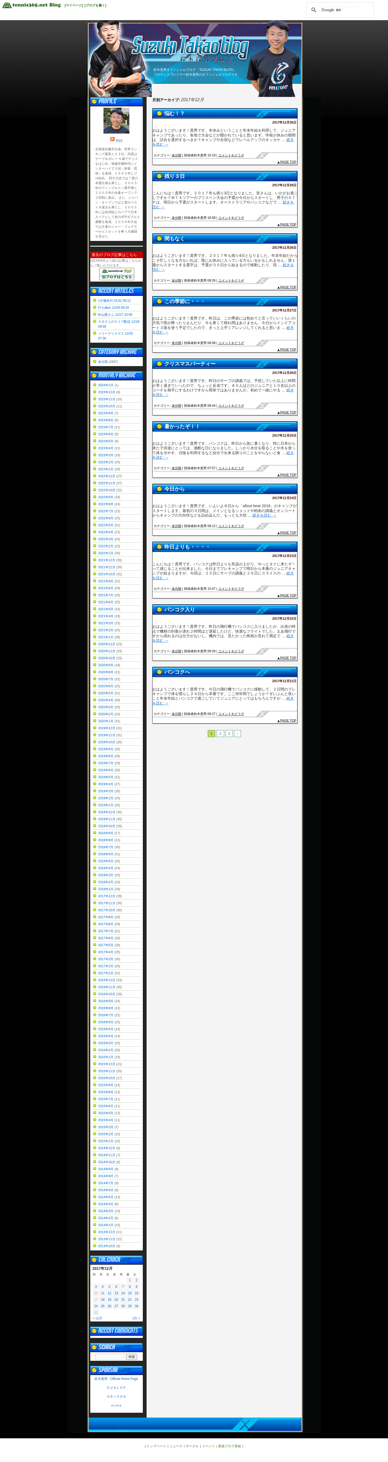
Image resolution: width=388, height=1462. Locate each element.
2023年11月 (106, 399)
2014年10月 (106, 1162)
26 (109, 1306)
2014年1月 (105, 1225)
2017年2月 (105, 966)
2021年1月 (105, 637)
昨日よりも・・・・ (187, 547)
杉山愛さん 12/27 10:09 (115, 315)
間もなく (174, 238)
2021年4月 (105, 616)
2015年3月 (105, 1127)
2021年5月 (105, 609)
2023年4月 (105, 448)
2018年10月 (106, 826)
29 (129, 1306)
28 (123, 1306)
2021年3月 (105, 623)
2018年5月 (105, 861)
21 (123, 1300)
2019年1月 (105, 805)
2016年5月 (105, 1029)
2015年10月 (106, 1078)
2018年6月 (105, 854)
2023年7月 (105, 427)
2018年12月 (106, 812)
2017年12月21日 (284, 681)
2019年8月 (105, 756)
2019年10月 (106, 742)
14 (123, 1293)
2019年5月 (105, 777)
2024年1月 (105, 385)
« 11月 (97, 1318)
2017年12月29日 (284, 185)
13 (116, 1293)
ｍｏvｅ (116, 1405)
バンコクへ (177, 672)
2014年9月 (105, 1169)
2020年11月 (106, 651)
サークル (192, 1446)
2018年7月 (105, 847)
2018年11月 (106, 819)
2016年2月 (105, 1050)
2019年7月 (105, 763)
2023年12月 (106, 392)
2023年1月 (105, 469)
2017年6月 (105, 938)
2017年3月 (105, 959)
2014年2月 (105, 1218)
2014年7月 (105, 1183)
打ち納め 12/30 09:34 (113, 308)
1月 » (136, 1318)
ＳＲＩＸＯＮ (116, 1396)
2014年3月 (105, 1211)
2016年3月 (105, 1043)
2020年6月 (105, 686)
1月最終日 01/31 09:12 (114, 301)
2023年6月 (105, 434)
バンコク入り (179, 609)
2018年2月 (105, 882)
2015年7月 (105, 1099)
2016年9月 (105, 1001)
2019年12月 (106, 728)
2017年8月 (105, 924)
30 (136, 1306)
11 (103, 1293)
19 (109, 1300)
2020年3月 (105, 707)
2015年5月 (105, 1113)
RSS (119, 141)
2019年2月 (105, 798)
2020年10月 (106, 658)
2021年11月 (106, 567)
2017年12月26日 (284, 373)
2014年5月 (105, 1197)
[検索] (339, 10)
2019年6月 (105, 770)
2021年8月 (105, 588)
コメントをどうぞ (231, 155)
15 (129, 1293)
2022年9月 (105, 497)
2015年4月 (105, 1120)
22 (129, 1300)
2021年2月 (105, 630)
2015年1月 (105, 1141)
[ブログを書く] (95, 5)
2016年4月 (105, 1036)
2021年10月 (106, 574)
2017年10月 (106, 910)
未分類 (176, 155)
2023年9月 (105, 413)
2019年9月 (105, 749)
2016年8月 (105, 1008)
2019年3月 (105, 791)
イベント (208, 1446)
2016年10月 (106, 994)
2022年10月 (106, 490)
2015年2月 (105, 1134)
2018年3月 (105, 875)
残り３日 (174, 176)
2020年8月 (105, 672)
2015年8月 (105, 1092)
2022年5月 (105, 525)
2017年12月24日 (284, 498)
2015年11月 (106, 1071)
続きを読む (264, 515)
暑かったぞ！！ (182, 426)
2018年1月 (105, 889)
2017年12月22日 (284, 618)
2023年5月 (105, 441)
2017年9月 (105, 917)
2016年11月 (106, 987)
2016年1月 (105, 1057)
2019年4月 (105, 784)
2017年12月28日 (284, 248)
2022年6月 (105, 518)
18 (103, 1300)
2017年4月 (105, 952)
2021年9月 (105, 581)
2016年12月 (106, 980)
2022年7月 (105, 511)
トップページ (156, 1446)
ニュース (175, 1446)
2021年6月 (105, 602)
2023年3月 (105, 455)
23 (136, 1300)
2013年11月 (106, 1239)
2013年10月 (106, 1246)
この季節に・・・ (184, 301)
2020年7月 (105, 679)
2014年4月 (105, 1204)
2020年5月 (105, 693)
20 (116, 1300)
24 (96, 1306)
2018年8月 (105, 840)
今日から (174, 489)
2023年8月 (105, 420)
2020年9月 (105, 665)
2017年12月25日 (284, 435)
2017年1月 (105, 973)
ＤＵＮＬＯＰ (116, 1388)
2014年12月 (106, 1148)
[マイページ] (74, 5)
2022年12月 (106, 476)
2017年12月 (106, 896)
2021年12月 (106, 560)
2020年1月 (105, 721)
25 (103, 1306)
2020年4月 (105, 700)
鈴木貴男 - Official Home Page (116, 1379)
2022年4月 (105, 532)
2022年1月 (105, 553)
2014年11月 (106, 1155)
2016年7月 (105, 1015)
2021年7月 (105, 595)
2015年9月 (105, 1085)
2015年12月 (106, 1064)
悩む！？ (174, 113)
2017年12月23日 (284, 556)
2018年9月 (105, 833)
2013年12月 (106, 1232)
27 (116, 1306)
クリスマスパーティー (190, 364)
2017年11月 (106, 903)
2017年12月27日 (284, 310)
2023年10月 (106, 406)
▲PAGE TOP (286, 162)
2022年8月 (105, 504)
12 (109, 1293)
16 (136, 1293)
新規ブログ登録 (229, 1446)
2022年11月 (106, 483)
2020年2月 (105, 714)
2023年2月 (105, 462)
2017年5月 (105, 945)
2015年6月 (105, 1106)
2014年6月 (105, 1190)
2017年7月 (105, 931)
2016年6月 (105, 1022)
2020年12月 (106, 644)
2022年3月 (105, 539)
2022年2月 (105, 546)
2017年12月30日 (284, 122)
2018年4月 (105, 868)
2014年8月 (105, 1176)
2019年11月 (106, 735)
